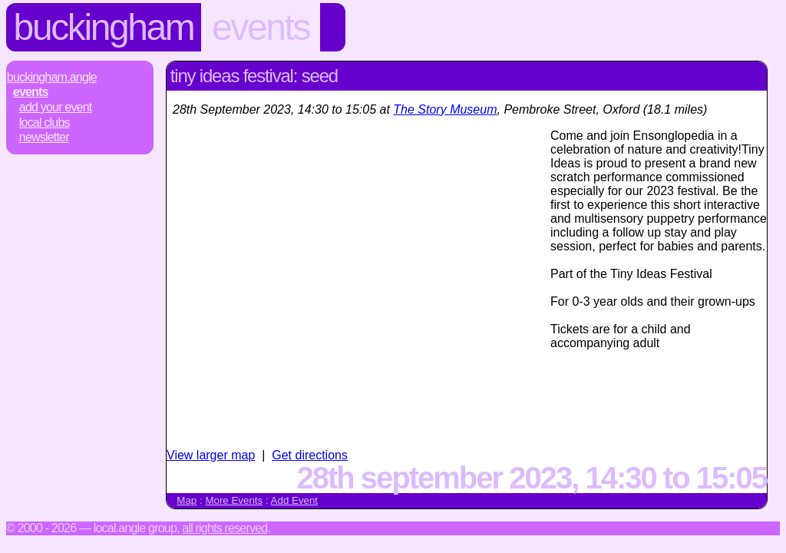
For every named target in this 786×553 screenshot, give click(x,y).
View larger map (211, 455)
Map (186, 500)
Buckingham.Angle (52, 77)
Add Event (295, 500)
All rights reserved (224, 528)
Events (260, 27)
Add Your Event (55, 107)
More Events (234, 500)
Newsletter (44, 137)
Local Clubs (44, 122)
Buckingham (104, 27)
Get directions (310, 455)
